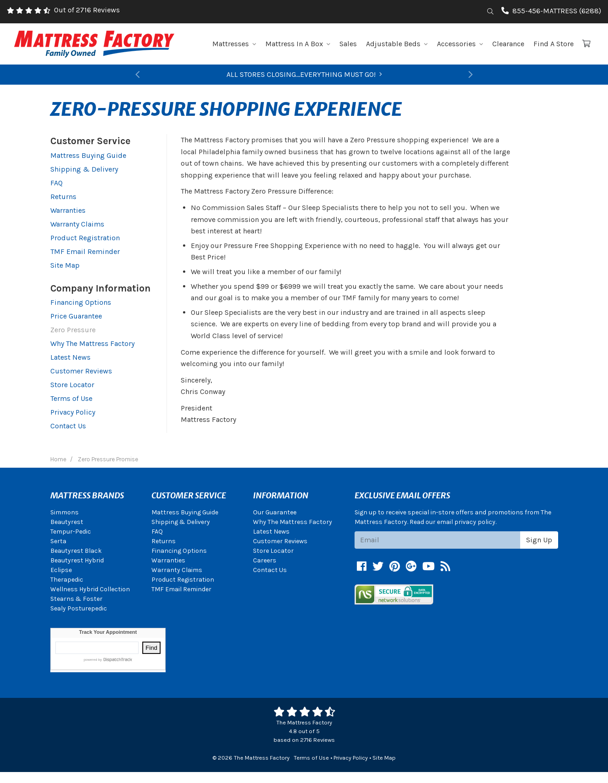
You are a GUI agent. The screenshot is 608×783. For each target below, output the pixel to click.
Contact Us (68, 425)
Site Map (65, 265)
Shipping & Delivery (84, 169)
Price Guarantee (76, 316)
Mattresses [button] (234, 43)
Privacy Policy (72, 412)
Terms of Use (71, 398)
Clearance (508, 43)
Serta (58, 541)
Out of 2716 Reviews (87, 9)
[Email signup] (438, 540)
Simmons (64, 512)
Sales (348, 43)
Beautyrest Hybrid (77, 560)
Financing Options (80, 302)
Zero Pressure (73, 329)
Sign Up (539, 539)
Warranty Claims (77, 224)
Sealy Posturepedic (78, 608)
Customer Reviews (81, 371)
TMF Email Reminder (85, 251)
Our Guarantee (274, 512)
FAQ (56, 182)
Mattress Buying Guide (88, 155)
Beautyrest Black (76, 551)
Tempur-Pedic (70, 531)
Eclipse (61, 570)
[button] (137, 74)
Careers (264, 560)
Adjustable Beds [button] (397, 43)
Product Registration (85, 237)
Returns (63, 196)
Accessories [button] (460, 43)
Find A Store (553, 43)
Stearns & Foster (76, 599)
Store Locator (72, 384)
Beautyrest (66, 522)
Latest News (70, 357)
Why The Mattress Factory (92, 343)
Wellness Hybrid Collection (90, 589)
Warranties (68, 210)
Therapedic (66, 579)
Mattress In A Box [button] (297, 43)
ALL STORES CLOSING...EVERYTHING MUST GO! (304, 74)
